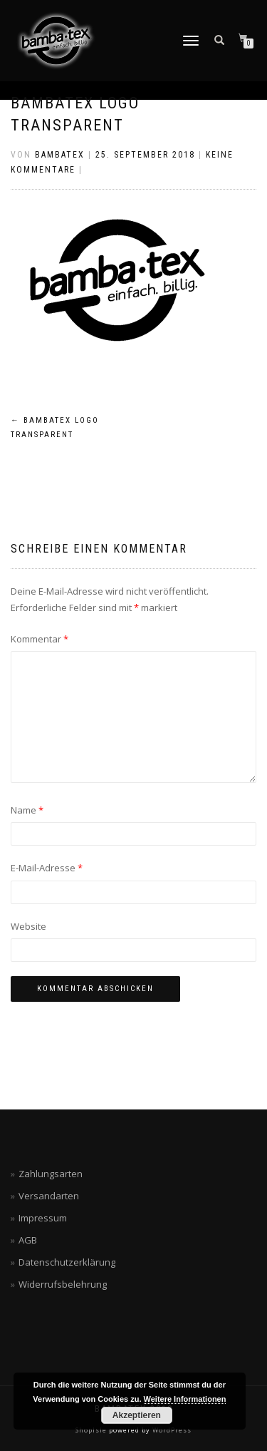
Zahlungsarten (51, 1173)
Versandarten (49, 1195)
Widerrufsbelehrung (63, 1284)
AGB (28, 1240)
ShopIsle (92, 1430)
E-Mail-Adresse (47, 867)
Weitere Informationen (185, 1399)
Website (28, 926)
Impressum (43, 1217)
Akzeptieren (136, 1415)
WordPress (171, 1430)
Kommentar (39, 638)
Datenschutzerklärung (67, 1262)
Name (27, 810)
